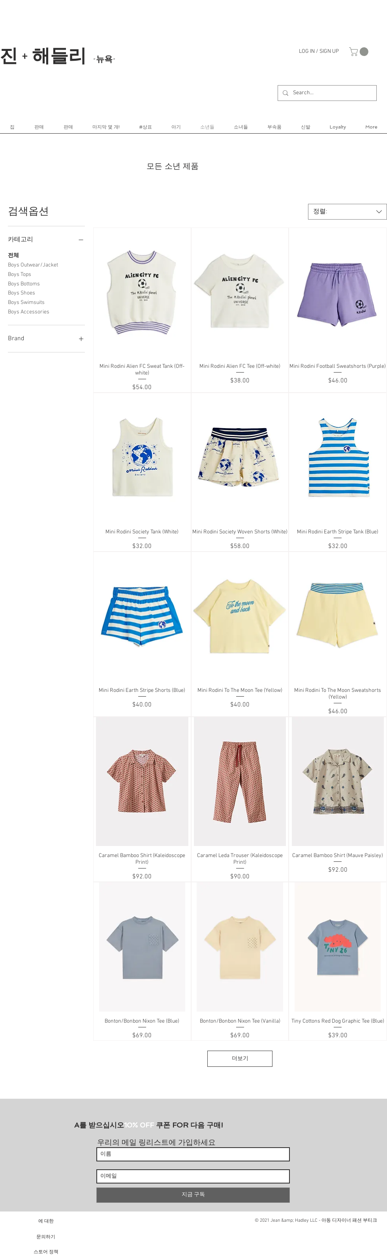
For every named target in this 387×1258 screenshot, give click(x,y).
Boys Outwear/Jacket (33, 264)
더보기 (240, 1058)
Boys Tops (19, 274)
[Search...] (326, 93)
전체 (13, 255)
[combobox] (347, 212)
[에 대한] (46, 1220)
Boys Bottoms (24, 283)
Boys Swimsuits (26, 302)
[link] (359, 51)
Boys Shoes (21, 292)
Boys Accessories (28, 311)
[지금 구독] (193, 1195)
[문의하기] (46, 1236)
